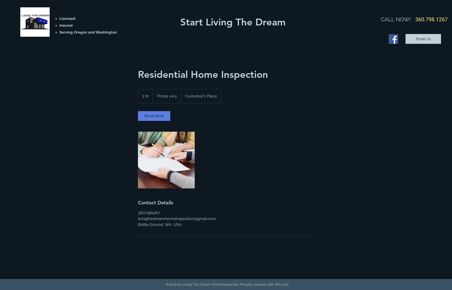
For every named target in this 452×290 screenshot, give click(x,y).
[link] (154, 116)
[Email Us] (423, 39)
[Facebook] (393, 39)
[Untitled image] (166, 160)
